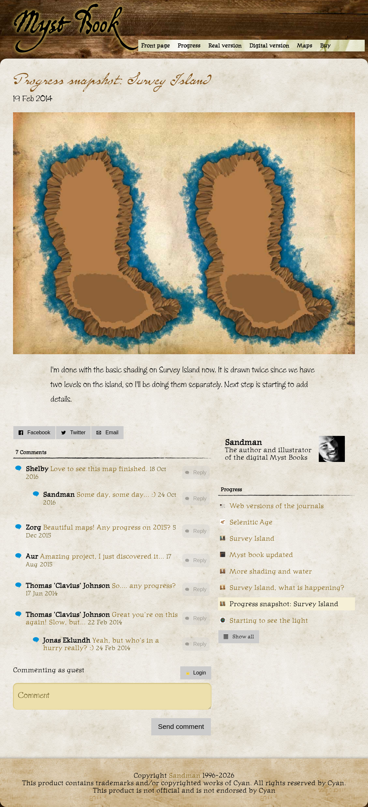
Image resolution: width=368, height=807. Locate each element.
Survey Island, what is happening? (287, 587)
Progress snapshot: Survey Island (283, 604)
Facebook (34, 432)
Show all (239, 636)
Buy (325, 45)
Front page (155, 45)
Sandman (184, 775)
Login (195, 672)
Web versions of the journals (276, 506)
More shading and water (270, 571)
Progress (189, 45)
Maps (304, 45)
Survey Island (251, 538)
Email (107, 432)
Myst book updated (261, 554)
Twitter (73, 432)
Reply (196, 472)
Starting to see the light (268, 620)
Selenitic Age (250, 522)
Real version (225, 45)
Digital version (269, 45)
